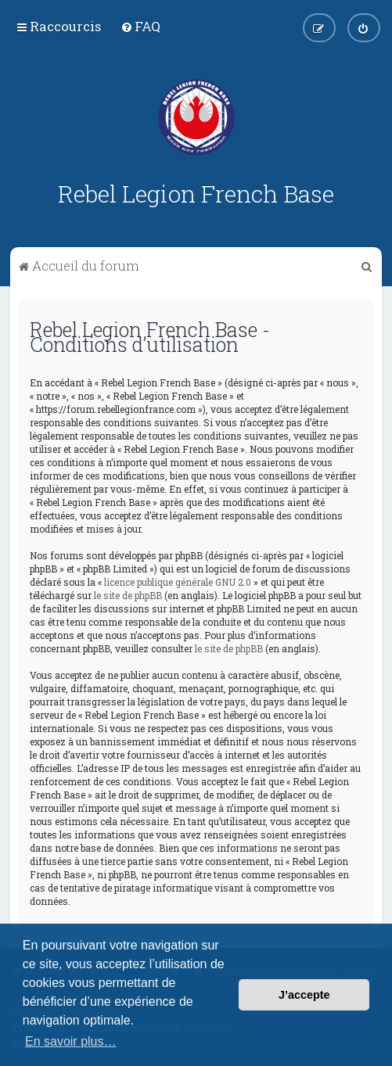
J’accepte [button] (304, 995)
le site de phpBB (128, 595)
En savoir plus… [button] (71, 1041)
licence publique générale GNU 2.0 (177, 582)
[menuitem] (140, 26)
